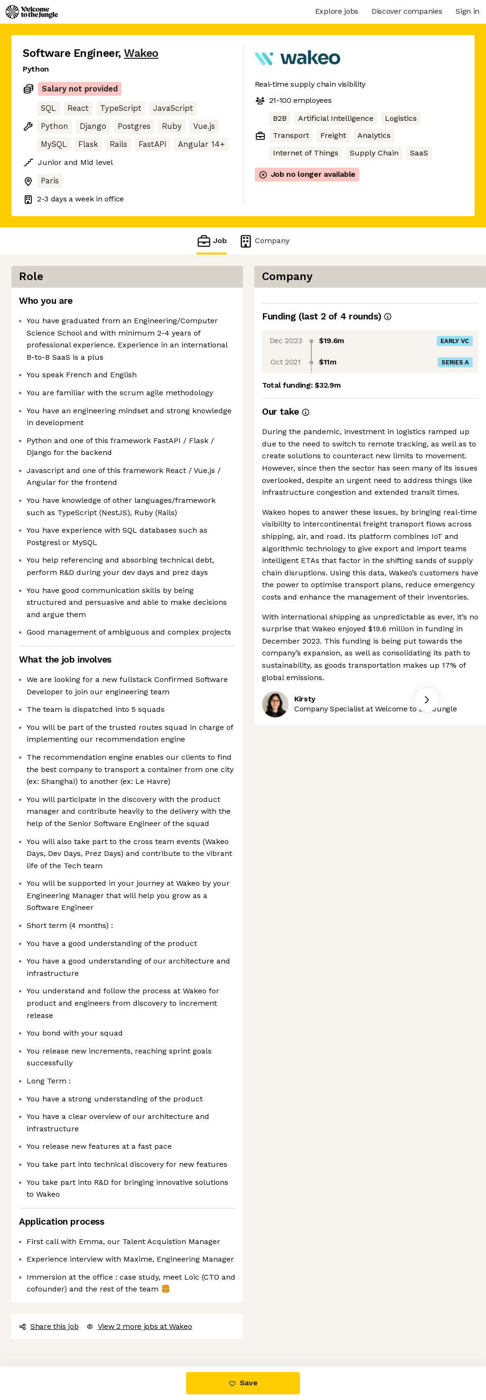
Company (264, 241)
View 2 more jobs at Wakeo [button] (139, 1326)
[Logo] (32, 11)
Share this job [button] (49, 1326)
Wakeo (141, 53)
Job (211, 241)
